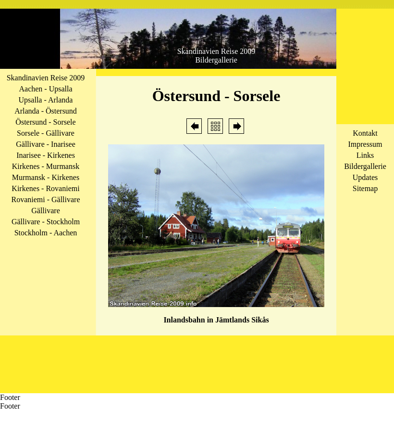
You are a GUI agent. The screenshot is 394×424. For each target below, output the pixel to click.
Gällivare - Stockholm (46, 222)
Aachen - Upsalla (45, 89)
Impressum (365, 144)
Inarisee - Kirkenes (45, 155)
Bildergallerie (365, 166)
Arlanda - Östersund (45, 111)
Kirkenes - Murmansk (45, 166)
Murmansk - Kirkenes (45, 177)
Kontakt (365, 133)
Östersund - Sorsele (45, 122)
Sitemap (365, 188)
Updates (365, 177)
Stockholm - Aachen (45, 233)
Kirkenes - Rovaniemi (45, 188)
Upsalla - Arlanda (46, 100)
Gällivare (45, 210)
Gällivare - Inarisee (45, 144)
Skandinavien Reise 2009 (46, 78)
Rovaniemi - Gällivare (45, 199)
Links (365, 155)
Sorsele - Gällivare (45, 133)
